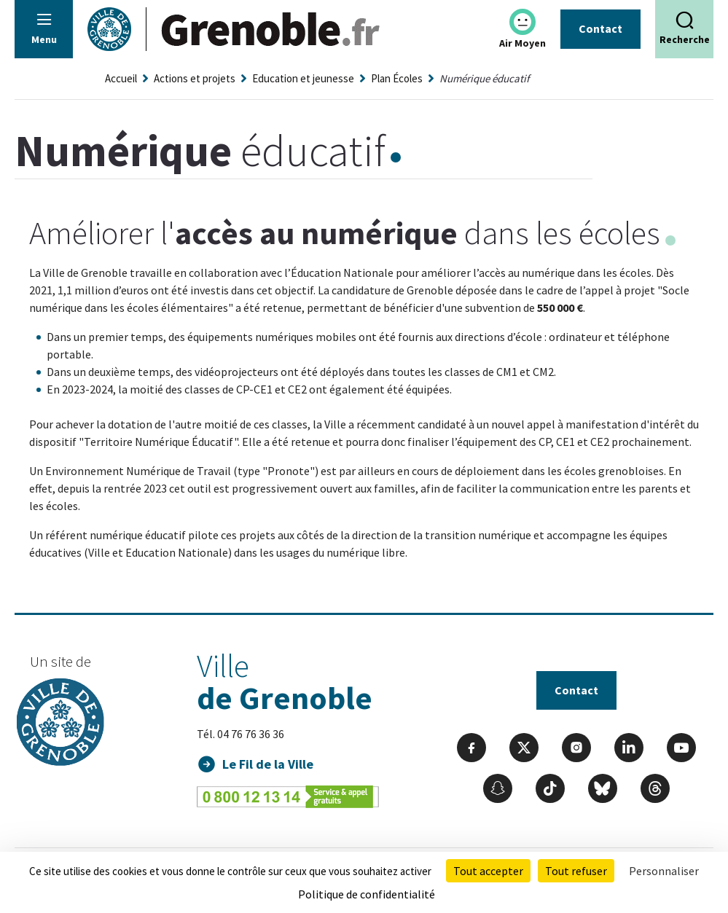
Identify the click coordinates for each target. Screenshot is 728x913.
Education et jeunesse (303, 78)
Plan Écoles (397, 78)
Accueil (121, 78)
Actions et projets (194, 78)
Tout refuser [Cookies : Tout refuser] (576, 870)
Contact (600, 28)
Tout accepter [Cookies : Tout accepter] (488, 870)
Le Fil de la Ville (267, 764)
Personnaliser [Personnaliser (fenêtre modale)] (664, 870)
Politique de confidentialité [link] (366, 894)
